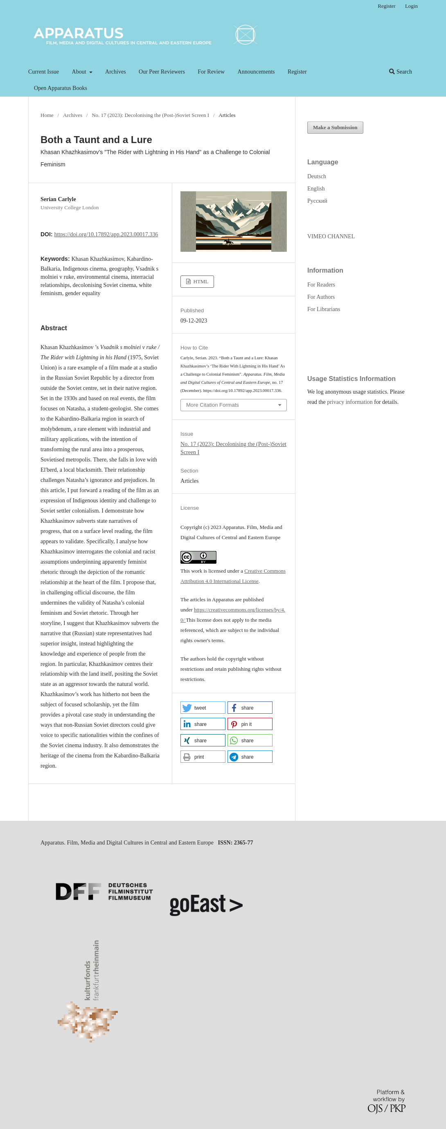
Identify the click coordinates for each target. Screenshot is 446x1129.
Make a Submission (335, 127)
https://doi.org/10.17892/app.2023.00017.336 (106, 234)
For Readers (321, 285)
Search (400, 72)
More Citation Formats (212, 405)
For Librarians (323, 309)
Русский (317, 201)
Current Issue (43, 72)
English (316, 189)
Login (411, 6)
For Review (211, 72)
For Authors (321, 297)
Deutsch (316, 176)
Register (297, 72)
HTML (200, 281)
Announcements (256, 72)
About (80, 72)
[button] (202, 707)
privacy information (350, 402)
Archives (115, 72)
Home (47, 115)
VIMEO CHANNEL (331, 236)
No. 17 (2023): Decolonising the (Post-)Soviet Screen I (150, 115)
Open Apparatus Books (60, 88)
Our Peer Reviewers (162, 72)
